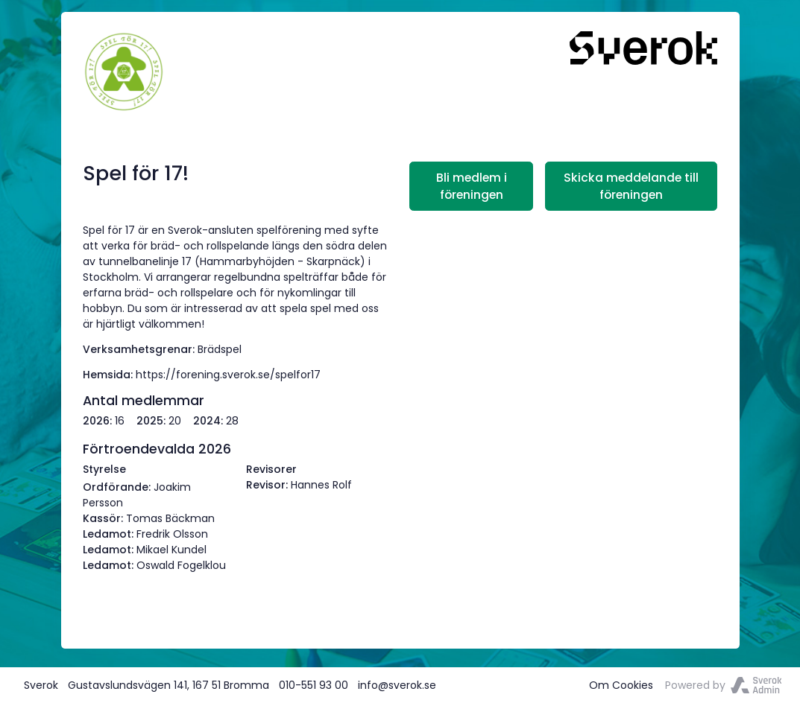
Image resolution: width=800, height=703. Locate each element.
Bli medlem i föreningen (471, 186)
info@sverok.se (397, 685)
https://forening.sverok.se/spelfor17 (228, 374)
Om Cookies (621, 685)
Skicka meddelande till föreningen (631, 186)
